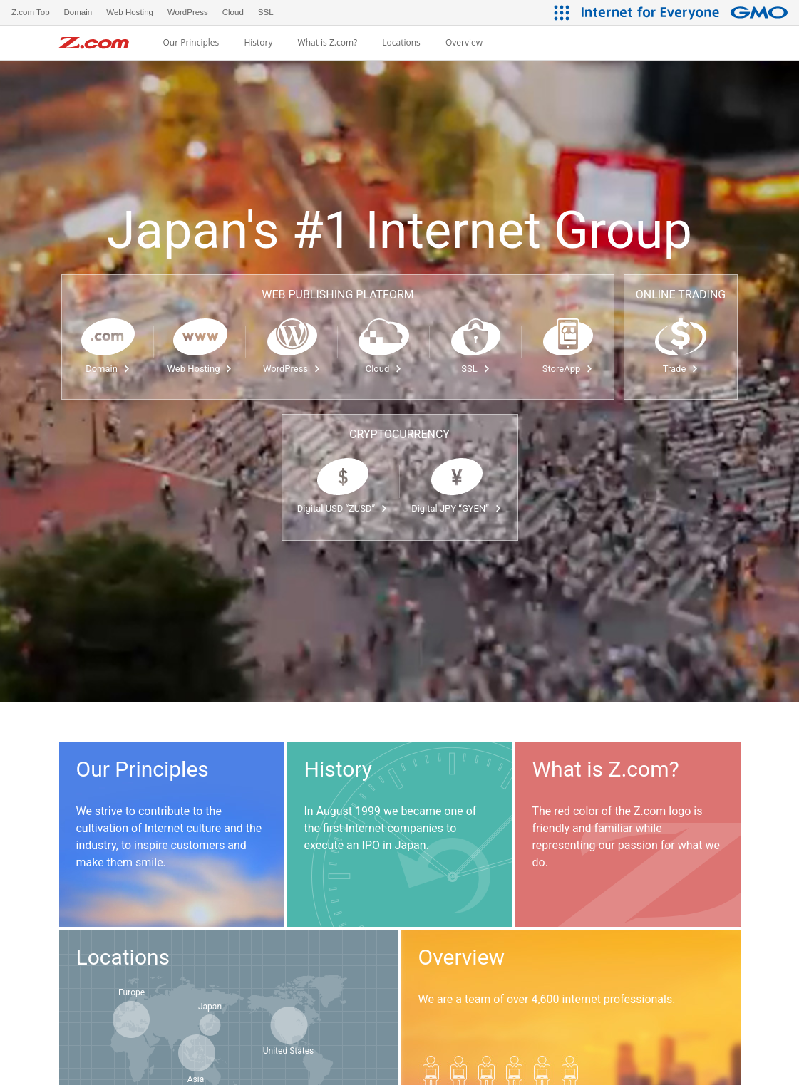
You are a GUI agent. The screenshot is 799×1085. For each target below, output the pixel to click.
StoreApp (567, 368)
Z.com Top (30, 12)
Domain (108, 368)
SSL (475, 368)
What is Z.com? (328, 42)
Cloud (384, 368)
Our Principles (191, 42)
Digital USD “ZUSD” (342, 508)
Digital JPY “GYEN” (456, 508)
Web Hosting (200, 368)
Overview (464, 42)
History (258, 42)
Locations (401, 42)
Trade (681, 368)
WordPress (292, 368)
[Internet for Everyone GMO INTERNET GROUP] (686, 12)
